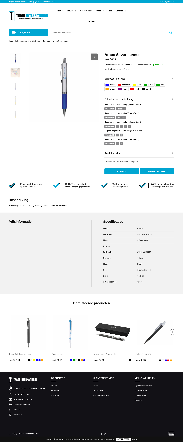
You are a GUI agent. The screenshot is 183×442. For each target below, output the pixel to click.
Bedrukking (55, 396)
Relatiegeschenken (23, 41)
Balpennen (48, 41)
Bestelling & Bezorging (101, 396)
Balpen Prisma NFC (144, 354)
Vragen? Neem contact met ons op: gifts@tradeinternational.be (32, 2)
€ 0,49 (14, 360)
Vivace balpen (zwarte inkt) (105, 354)
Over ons (54, 386)
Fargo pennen (57, 354)
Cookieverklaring (141, 391)
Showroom (71, 11)
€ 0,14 (57, 360)
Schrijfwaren (37, 41)
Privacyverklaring (141, 396)
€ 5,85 (99, 360)
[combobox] (109, 32)
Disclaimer (139, 401)
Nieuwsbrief (55, 391)
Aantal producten (114, 153)
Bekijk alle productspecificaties (117, 69)
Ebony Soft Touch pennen (20, 354)
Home (60, 11)
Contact (91, 21)
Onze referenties (104, 11)
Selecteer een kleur (115, 78)
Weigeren (134, 439)
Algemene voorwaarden (144, 386)
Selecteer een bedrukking (118, 99)
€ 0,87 (141, 360)
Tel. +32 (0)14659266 (166, 2)
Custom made (86, 11)
